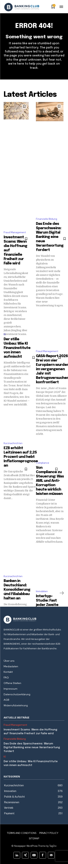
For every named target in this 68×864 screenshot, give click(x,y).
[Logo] (22, 7)
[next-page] (61, 593)
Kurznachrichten (13, 443)
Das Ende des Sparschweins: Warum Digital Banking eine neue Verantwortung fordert (49, 237)
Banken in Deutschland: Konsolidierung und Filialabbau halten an (17, 589)
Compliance (42, 462)
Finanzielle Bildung (46, 218)
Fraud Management (15, 232)
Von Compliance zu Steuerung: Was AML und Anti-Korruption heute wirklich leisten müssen (50, 481)
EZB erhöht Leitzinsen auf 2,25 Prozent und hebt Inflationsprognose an (21, 456)
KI (5, 334)
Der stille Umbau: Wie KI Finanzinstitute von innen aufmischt (17, 348)
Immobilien (42, 591)
